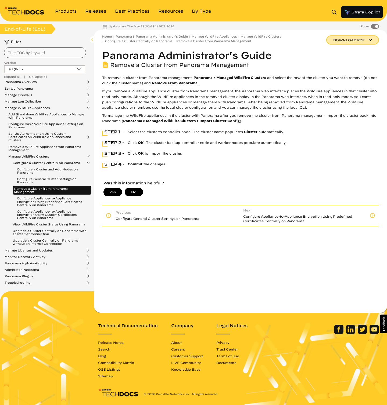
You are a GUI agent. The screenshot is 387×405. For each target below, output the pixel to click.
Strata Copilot (362, 12)
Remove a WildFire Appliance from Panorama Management (44, 148)
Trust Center (227, 349)
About (176, 342)
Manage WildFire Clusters (28, 156)
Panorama (124, 36)
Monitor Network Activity (25, 256)
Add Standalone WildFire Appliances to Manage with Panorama (46, 115)
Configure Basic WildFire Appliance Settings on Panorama (45, 125)
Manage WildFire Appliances (27, 108)
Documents (226, 362)
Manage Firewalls (18, 95)
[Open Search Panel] (336, 12)
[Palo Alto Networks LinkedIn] (351, 333)
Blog (102, 356)
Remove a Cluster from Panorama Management (41, 190)
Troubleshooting (17, 282)
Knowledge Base (185, 369)
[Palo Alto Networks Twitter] (363, 333)
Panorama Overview (21, 81)
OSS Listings (109, 369)
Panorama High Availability (26, 263)
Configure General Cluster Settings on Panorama (46, 180)
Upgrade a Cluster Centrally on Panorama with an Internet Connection (49, 232)
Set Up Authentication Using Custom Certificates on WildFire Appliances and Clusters (39, 137)
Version (10, 62)
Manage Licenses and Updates (29, 250)
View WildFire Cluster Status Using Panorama (49, 224)
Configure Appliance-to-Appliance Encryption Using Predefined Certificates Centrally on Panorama (49, 201)
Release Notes (111, 342)
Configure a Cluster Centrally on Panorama (46, 163)
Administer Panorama (22, 269)
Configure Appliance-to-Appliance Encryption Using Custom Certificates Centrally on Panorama (47, 215)
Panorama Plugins (19, 276)
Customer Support (187, 356)
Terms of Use (227, 356)
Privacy (223, 342)
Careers (178, 349)
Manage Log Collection (23, 101)
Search (104, 349)
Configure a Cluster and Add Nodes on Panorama (47, 170)
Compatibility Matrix (116, 362)
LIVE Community (186, 362)
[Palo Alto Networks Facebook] (339, 333)
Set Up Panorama (19, 88)
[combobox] (45, 52)
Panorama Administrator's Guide (162, 36)
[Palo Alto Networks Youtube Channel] (374, 333)
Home (107, 36)
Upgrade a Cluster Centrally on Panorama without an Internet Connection (45, 242)
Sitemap (105, 376)
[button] (383, 324)
